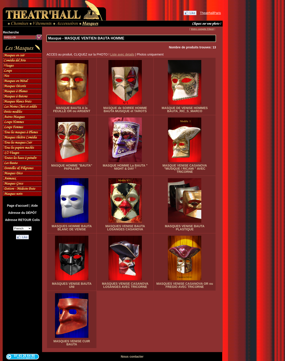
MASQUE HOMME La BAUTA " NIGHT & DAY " (125, 167)
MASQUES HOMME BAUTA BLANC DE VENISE (72, 228)
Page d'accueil (17, 205)
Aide (34, 205)
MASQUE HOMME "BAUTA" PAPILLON (71, 167)
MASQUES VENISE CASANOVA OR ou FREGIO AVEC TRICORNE (184, 285)
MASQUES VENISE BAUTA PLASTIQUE (185, 228)
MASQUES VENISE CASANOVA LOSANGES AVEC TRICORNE (125, 285)
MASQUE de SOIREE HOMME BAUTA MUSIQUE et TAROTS (125, 109)
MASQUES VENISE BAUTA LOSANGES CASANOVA (125, 228)
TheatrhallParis (210, 13)
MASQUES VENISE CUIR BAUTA (71, 343)
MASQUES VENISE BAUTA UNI (72, 285)
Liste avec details (122, 54)
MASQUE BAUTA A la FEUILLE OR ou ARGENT (71, 109)
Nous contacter (132, 356)
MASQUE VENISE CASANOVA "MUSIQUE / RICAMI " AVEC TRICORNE (185, 168)
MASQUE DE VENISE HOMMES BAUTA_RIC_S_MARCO (185, 109)
